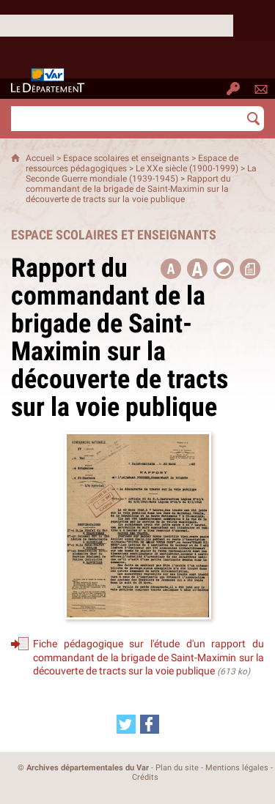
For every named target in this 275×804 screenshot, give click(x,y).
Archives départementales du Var (87, 768)
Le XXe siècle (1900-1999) (187, 168)
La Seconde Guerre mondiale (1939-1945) (141, 173)
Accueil (40, 158)
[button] (197, 268)
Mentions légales (236, 768)
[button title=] (171, 268)
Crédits (145, 777)
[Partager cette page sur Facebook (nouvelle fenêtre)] (149, 724)
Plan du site (177, 768)
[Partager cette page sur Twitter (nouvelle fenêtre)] (126, 724)
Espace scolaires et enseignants (126, 158)
